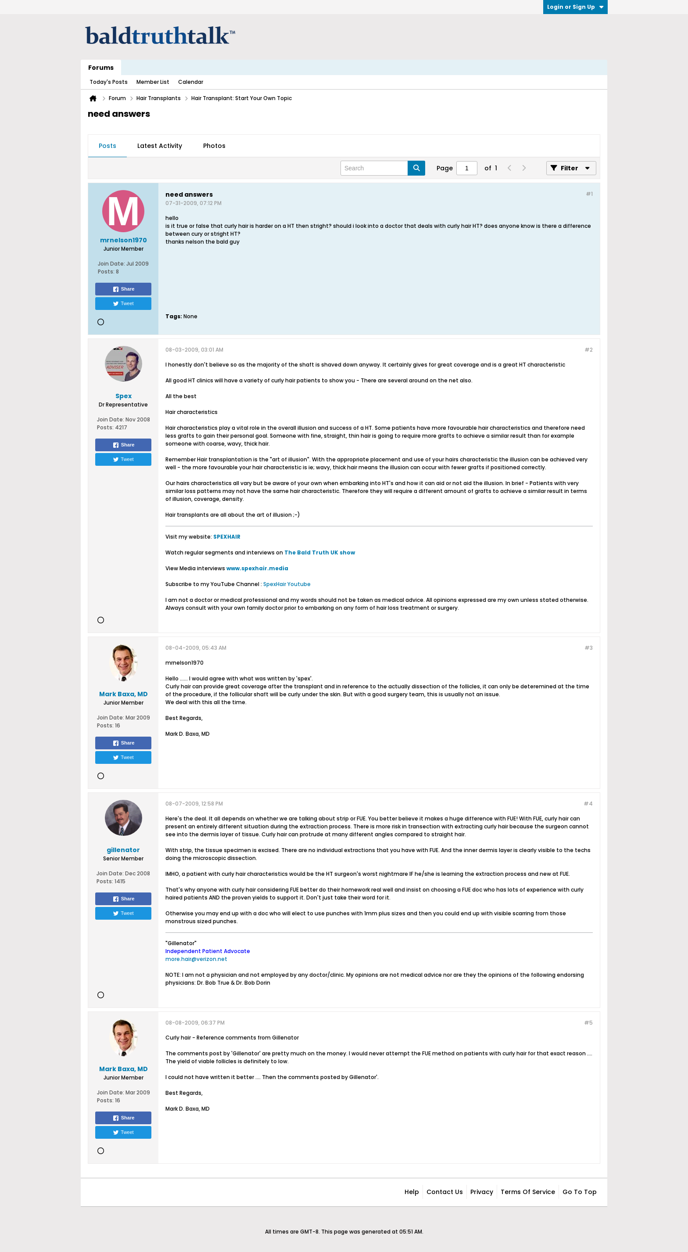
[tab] (107, 146)
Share (123, 289)
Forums (101, 67)
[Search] (382, 168)
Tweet (123, 304)
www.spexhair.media (257, 568)
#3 (588, 647)
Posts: (106, 271)
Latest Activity (159, 145)
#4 (588, 803)
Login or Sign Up (575, 7)
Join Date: (111, 263)
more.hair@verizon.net (196, 959)
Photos (214, 145)
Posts (107, 145)
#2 (588, 349)
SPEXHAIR (226, 536)
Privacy (481, 1191)
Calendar (190, 82)
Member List (152, 82)
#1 (589, 194)
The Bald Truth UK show (319, 552)
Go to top (580, 1191)
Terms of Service (528, 1191)
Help (412, 1191)
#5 (588, 1022)
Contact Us (444, 1191)
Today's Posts (109, 82)
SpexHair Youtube (287, 584)
